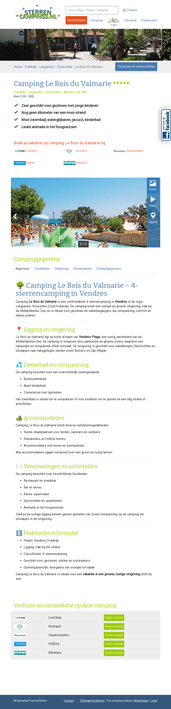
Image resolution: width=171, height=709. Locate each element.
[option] (85, 212)
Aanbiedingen (76, 20)
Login (153, 700)
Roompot (75, 150)
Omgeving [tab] (61, 269)
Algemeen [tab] (22, 269)
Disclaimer (98, 700)
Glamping (130, 20)
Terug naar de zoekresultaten (136, 66)
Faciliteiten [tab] (42, 269)
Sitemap (85, 700)
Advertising (141, 700)
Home (18, 67)
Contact (69, 700)
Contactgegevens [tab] (108, 269)
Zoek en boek (114, 617)
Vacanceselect (128, 150)
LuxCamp (25, 150)
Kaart (114, 22)
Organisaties (149, 20)
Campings (96, 20)
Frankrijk (30, 67)
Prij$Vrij (24, 162)
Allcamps (75, 162)
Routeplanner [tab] (82, 269)
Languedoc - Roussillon (55, 67)
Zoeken (130, 10)
